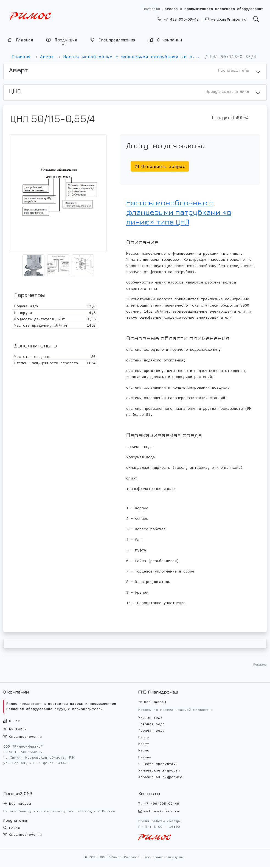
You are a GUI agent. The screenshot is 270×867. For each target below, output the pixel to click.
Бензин (144, 757)
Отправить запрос (159, 166)
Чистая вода (150, 717)
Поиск (11, 828)
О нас (11, 721)
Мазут (143, 744)
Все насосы (152, 702)
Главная (20, 39)
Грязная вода (151, 724)
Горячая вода (151, 730)
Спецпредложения (113, 39)
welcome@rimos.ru (225, 19)
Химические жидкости (159, 770)
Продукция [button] (61, 39)
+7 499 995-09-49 (178, 19)
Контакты (15, 728)
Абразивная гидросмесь (161, 777)
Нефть (143, 737)
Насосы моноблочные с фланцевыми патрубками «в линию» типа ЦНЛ (178, 212)
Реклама (260, 664)
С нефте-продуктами (158, 764)
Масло (143, 750)
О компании (165, 39)
